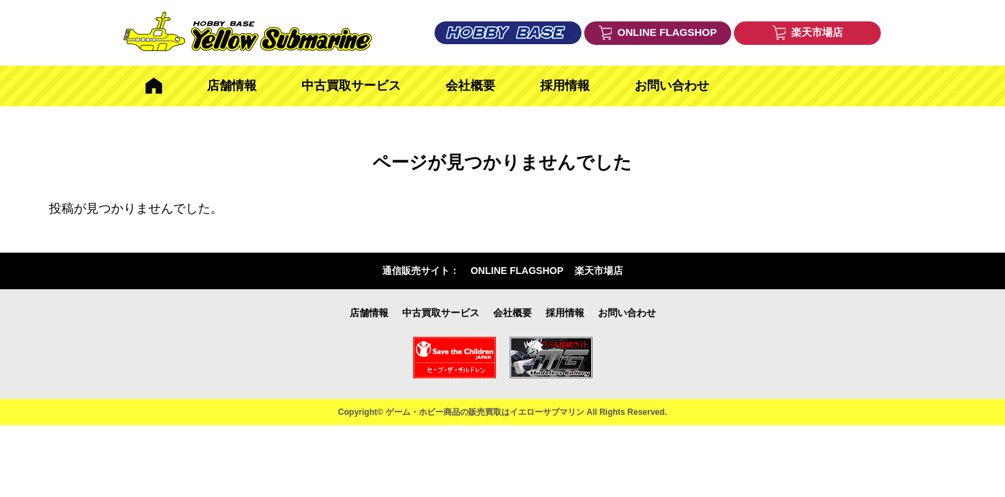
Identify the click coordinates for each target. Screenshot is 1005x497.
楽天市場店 (599, 270)
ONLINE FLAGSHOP (517, 270)
